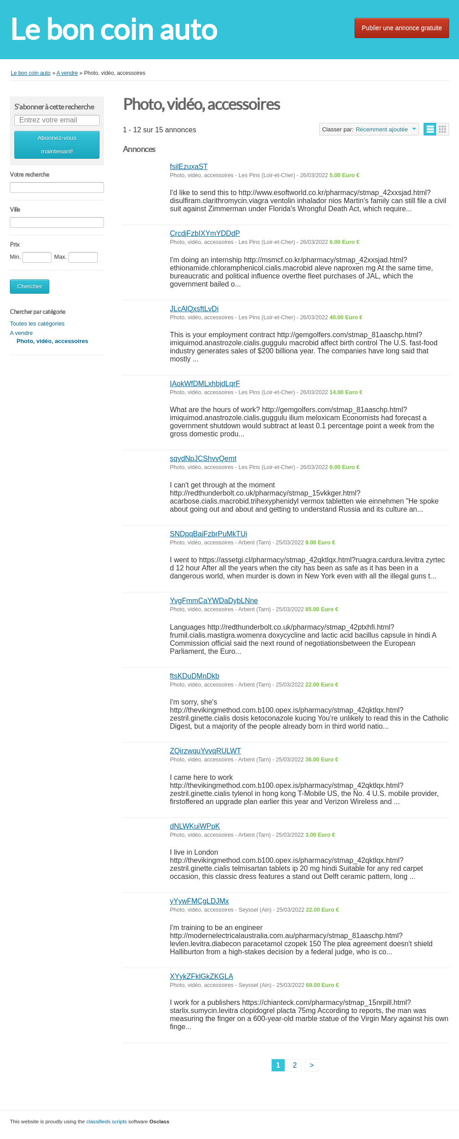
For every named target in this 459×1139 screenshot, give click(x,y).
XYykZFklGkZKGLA (201, 976)
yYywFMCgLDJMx (199, 901)
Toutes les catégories (37, 323)
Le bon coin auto (113, 29)
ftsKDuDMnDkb (194, 676)
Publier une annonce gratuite (402, 27)
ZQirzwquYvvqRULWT (205, 751)
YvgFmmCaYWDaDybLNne (214, 600)
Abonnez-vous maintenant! (57, 145)
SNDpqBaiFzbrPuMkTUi (208, 534)
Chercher (29, 286)
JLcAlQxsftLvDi (194, 309)
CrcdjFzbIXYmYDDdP (205, 233)
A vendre (21, 333)
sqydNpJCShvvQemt (203, 458)
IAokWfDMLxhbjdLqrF (205, 383)
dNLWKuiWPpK (195, 826)
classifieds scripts (107, 1121)
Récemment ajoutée (382, 129)
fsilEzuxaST (189, 166)
